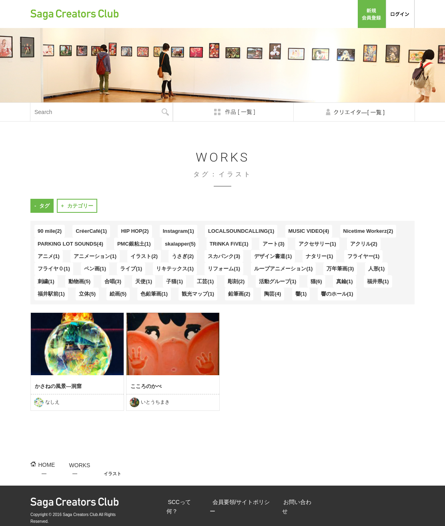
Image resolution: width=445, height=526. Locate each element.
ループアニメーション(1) (283, 269)
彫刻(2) (236, 281)
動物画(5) (79, 281)
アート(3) (274, 244)
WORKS (73, 464)
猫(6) (316, 281)
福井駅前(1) (51, 294)
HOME (44, 464)
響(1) (301, 294)
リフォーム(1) (224, 269)
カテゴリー (80, 206)
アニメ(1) (49, 256)
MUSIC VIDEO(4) (309, 231)
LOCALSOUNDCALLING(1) (241, 231)
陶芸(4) (272, 294)
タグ (44, 206)
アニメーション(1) (95, 256)
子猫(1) (174, 281)
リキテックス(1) (175, 269)
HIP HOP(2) (134, 231)
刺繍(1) (46, 281)
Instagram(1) (178, 231)
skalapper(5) (180, 244)
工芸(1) (205, 281)
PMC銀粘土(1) (134, 244)
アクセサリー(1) (317, 244)
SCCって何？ (238, 14)
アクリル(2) (363, 244)
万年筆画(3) (340, 269)
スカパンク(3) (224, 256)
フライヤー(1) (363, 256)
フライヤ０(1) (54, 269)
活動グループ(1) (278, 281)
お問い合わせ (338, 14)
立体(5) (87, 294)
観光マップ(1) (198, 294)
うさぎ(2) (183, 256)
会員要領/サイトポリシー (287, 14)
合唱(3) (112, 281)
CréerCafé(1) (91, 231)
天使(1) (143, 281)
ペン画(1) (95, 269)
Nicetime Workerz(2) (368, 231)
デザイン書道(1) (273, 256)
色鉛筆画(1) (154, 294)
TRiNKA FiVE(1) (229, 244)
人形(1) (376, 269)
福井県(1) (378, 281)
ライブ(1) (131, 269)
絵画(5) (118, 294)
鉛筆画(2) (239, 294)
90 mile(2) (50, 231)
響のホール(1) (337, 294)
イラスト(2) (144, 256)
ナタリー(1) (319, 256)
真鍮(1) (344, 281)
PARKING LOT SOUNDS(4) (70, 244)
